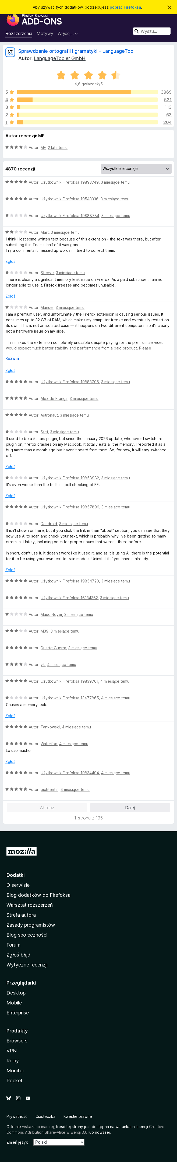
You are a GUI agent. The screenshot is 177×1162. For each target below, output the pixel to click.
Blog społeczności (26, 935)
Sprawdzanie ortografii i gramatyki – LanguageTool (76, 51)
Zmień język (17, 1142)
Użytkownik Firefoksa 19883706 (70, 381)
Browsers (16, 1041)
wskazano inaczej (38, 1126)
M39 (44, 631)
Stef (44, 432)
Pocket (14, 1080)
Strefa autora (21, 915)
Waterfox (49, 743)
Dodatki (15, 875)
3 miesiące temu (115, 182)
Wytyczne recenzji (27, 965)
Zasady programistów (30, 925)
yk (43, 664)
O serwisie (18, 885)
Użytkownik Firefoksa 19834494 (70, 772)
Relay (12, 1060)
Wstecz (47, 807)
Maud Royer (51, 614)
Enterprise (17, 1013)
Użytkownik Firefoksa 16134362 (69, 597)
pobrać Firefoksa (125, 7)
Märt (45, 232)
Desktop (16, 993)
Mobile (14, 1003)
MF (43, 147)
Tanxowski (50, 727)
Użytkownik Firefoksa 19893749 (70, 182)
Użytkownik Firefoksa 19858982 (70, 478)
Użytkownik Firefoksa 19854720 (70, 581)
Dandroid (49, 523)
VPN (11, 1050)
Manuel (47, 307)
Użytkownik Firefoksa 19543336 (69, 199)
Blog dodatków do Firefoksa (38, 895)
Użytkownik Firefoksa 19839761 (69, 681)
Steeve (47, 272)
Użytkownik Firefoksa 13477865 (70, 698)
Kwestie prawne (77, 1116)
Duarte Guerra (53, 647)
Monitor (15, 1070)
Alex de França (54, 398)
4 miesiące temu (61, 664)
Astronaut (49, 415)
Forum (13, 945)
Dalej (130, 807)
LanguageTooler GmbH (60, 58)
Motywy (45, 33)
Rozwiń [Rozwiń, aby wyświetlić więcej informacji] (12, 358)
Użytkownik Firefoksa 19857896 (70, 507)
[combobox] (152, 31)
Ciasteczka (45, 1116)
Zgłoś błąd (18, 955)
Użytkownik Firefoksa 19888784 (70, 215)
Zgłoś (10, 261)
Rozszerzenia (18, 33)
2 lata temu (58, 147)
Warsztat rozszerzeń (29, 905)
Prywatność (16, 1116)
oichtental (49, 789)
